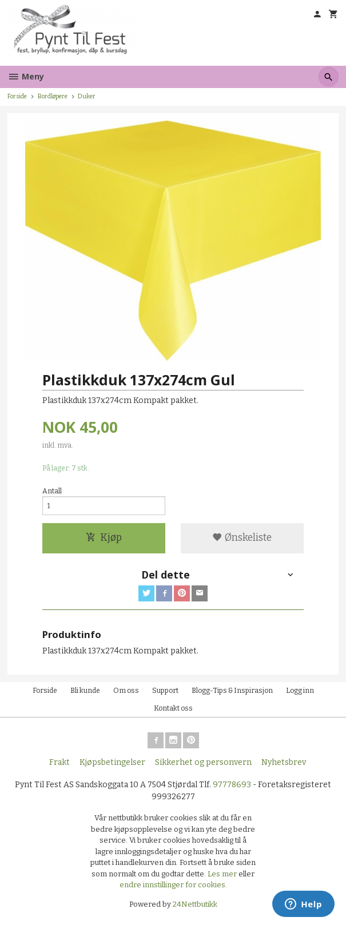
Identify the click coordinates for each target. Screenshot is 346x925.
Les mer (223, 874)
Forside (17, 96)
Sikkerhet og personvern (203, 762)
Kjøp (104, 538)
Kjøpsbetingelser (112, 762)
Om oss (126, 691)
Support (165, 691)
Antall (52, 491)
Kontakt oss (173, 708)
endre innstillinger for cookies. (173, 884)
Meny (25, 76)
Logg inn (300, 691)
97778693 (232, 785)
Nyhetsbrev (283, 762)
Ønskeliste (242, 538)
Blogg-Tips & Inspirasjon (232, 691)
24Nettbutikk (195, 904)
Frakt (59, 762)
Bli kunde (85, 691)
